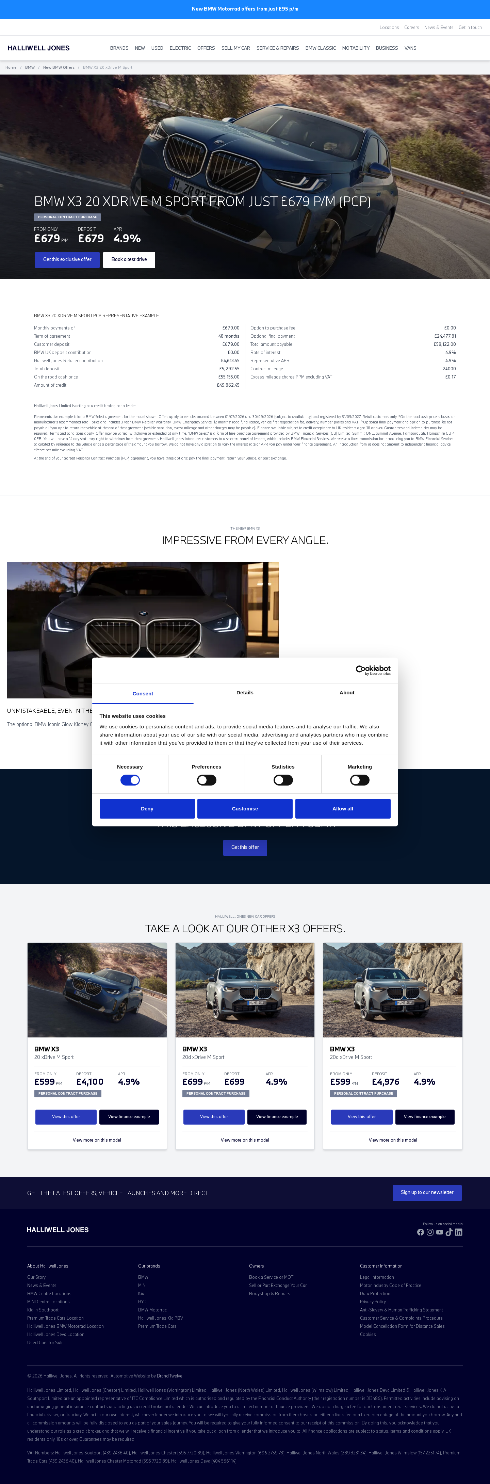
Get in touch (470, 27)
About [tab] (347, 692)
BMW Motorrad (152, 1309)
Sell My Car (236, 48)
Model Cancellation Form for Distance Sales (402, 1326)
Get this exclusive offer (67, 259)
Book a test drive (129, 259)
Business (387, 48)
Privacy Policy (373, 1301)
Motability (356, 48)
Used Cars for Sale (45, 1342)
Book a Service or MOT (271, 1277)
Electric (180, 48)
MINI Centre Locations (48, 1301)
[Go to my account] (471, 48)
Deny (147, 808)
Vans (410, 48)
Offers (206, 48)
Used (157, 48)
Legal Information (377, 1277)
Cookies (368, 1334)
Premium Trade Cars (157, 1326)
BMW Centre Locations (49, 1293)
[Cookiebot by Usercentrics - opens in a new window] (361, 670)
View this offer (66, 1116)
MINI (142, 1285)
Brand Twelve (169, 1375)
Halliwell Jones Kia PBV (160, 1318)
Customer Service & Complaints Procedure (401, 1318)
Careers (411, 27)
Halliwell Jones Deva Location (55, 1334)
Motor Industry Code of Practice (390, 1285)
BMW (30, 67)
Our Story (36, 1277)
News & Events (439, 27)
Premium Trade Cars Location (55, 1318)
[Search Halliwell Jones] (464, 48)
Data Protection (375, 1293)
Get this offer (245, 847)
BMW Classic (321, 48)
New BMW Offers (59, 67)
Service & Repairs (278, 48)
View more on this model (97, 1140)
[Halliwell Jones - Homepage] (47, 48)
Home (11, 67)
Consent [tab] (143, 693)
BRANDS (119, 48)
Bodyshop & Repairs (269, 1293)
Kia (141, 1293)
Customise (245, 808)
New (140, 48)
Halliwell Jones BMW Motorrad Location (65, 1326)
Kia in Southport (43, 1309)
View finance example (129, 1116)
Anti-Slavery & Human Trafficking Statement (401, 1309)
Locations (389, 27)
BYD (142, 1301)
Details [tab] (245, 692)
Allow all (342, 808)
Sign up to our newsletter (427, 1192)
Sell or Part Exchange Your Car (278, 1285)
